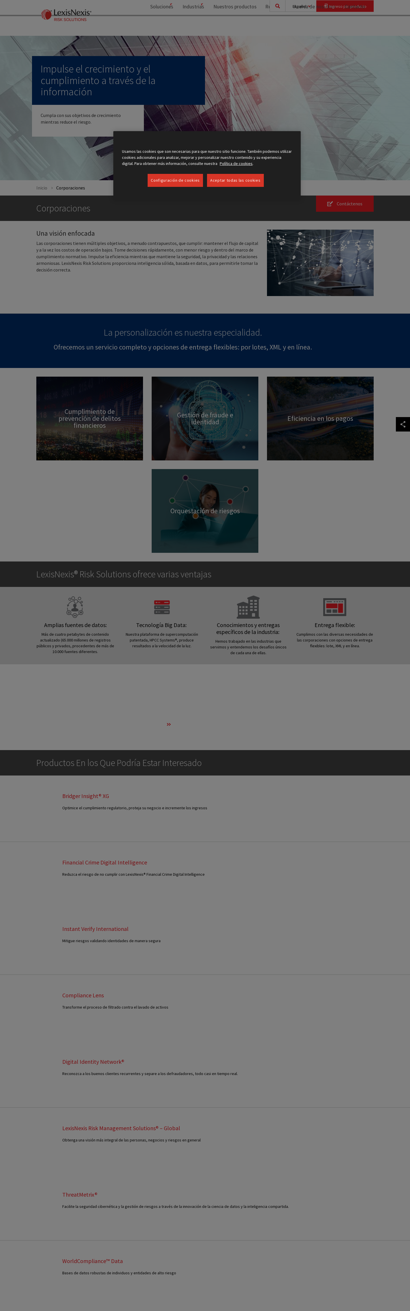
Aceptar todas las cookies (235, 180)
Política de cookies (236, 163)
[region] (207, 165)
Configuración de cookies (175, 180)
